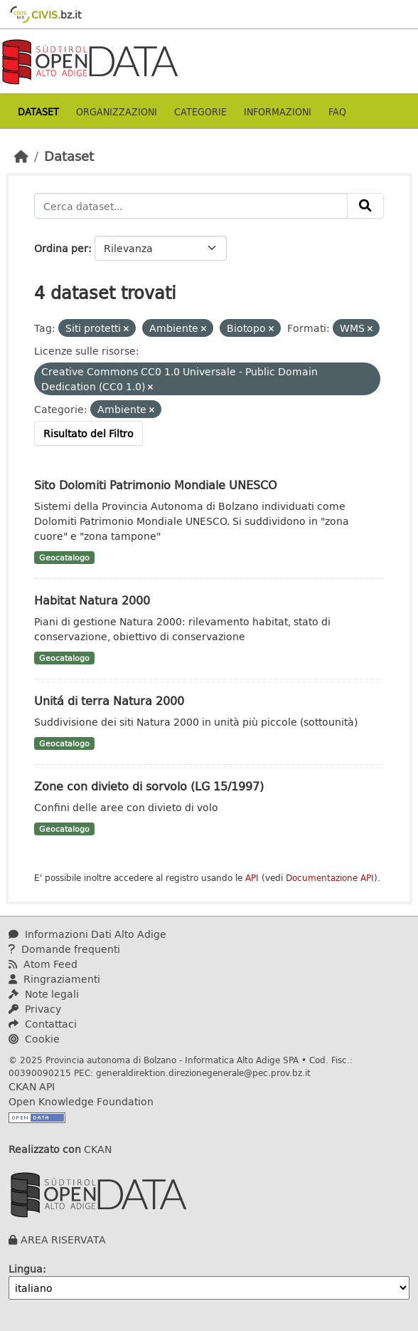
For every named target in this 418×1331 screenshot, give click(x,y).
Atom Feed (43, 963)
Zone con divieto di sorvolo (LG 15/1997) (149, 786)
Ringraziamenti (54, 978)
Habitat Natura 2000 (92, 600)
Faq (337, 111)
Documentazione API (330, 877)
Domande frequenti (64, 948)
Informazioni (277, 111)
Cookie (34, 1038)
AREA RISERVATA (63, 1239)
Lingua (26, 1268)
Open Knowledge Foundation (81, 1101)
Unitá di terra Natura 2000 (109, 700)
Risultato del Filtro (88, 433)
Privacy (35, 1008)
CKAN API (32, 1086)
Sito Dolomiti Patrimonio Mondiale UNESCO (155, 485)
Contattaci (43, 1023)
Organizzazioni (116, 111)
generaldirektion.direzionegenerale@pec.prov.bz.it (203, 1072)
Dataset (38, 111)
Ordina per (61, 248)
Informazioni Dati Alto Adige (87, 934)
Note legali (44, 993)
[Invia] (365, 206)
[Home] (21, 156)
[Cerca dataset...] (191, 206)
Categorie (200, 111)
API (252, 877)
